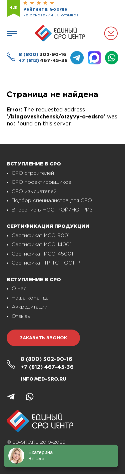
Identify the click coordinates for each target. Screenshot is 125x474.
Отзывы (21, 316)
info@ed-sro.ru (43, 379)
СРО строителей (33, 173)
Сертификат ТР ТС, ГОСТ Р (46, 263)
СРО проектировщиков (41, 182)
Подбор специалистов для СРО (52, 200)
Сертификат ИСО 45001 (42, 254)
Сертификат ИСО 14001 (41, 245)
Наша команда (30, 298)
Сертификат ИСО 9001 (41, 235)
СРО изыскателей (34, 191)
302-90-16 (42, 55)
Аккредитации (30, 307)
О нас (19, 289)
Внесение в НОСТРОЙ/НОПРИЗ (52, 210)
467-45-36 (43, 61)
